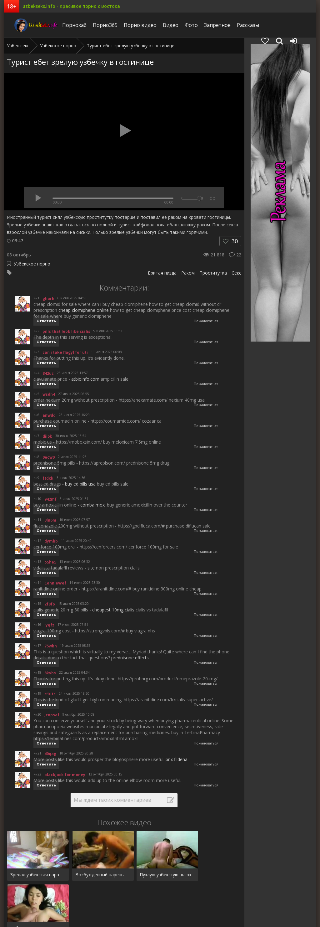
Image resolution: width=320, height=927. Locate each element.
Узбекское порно (32, 264)
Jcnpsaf (51, 715)
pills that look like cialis (66, 331)
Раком (188, 273)
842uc (48, 373)
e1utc (50, 694)
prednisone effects (130, 658)
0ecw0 (48, 457)
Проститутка (213, 273)
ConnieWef (55, 583)
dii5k (47, 436)
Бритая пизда (162, 273)
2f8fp (49, 604)
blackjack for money (64, 774)
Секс (236, 273)
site (91, 568)
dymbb (51, 541)
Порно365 (96, 25)
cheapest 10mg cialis (113, 610)
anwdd (49, 415)
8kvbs (50, 673)
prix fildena (177, 759)
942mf (50, 499)
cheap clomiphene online (83, 310)
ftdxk (47, 478)
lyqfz (49, 625)
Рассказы (239, 25)
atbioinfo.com (85, 379)
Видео (162, 25)
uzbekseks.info (27, 25)
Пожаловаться (206, 320)
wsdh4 (48, 394)
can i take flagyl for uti (65, 352)
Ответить (46, 320)
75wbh (50, 646)
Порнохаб (66, 25)
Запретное (209, 25)
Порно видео (131, 25)
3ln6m (50, 520)
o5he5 (50, 562)
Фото (182, 25)
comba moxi (93, 505)
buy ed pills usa (80, 484)
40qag (50, 753)
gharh (48, 298)
